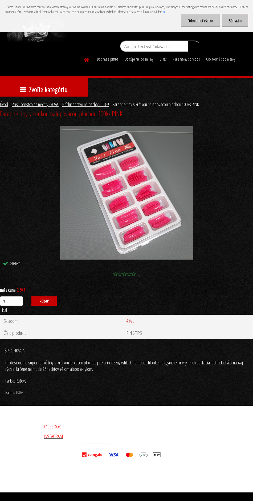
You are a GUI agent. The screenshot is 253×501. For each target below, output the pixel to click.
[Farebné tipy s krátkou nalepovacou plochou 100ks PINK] (126, 128)
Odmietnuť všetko (200, 21)
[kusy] (11, 301)
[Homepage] (86, 59)
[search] (194, 47)
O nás (163, 59)
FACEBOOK (52, 426)
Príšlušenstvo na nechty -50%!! (85, 104)
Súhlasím (235, 21)
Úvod (4, 104)
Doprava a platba (107, 59)
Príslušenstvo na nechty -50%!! (35, 104)
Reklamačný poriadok (186, 59)
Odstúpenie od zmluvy (139, 59)
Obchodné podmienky (220, 59)
